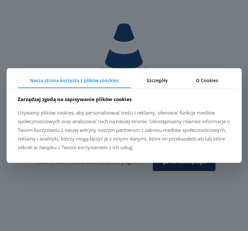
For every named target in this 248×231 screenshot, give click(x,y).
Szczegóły (157, 80)
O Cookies (207, 80)
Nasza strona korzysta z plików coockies (74, 80)
